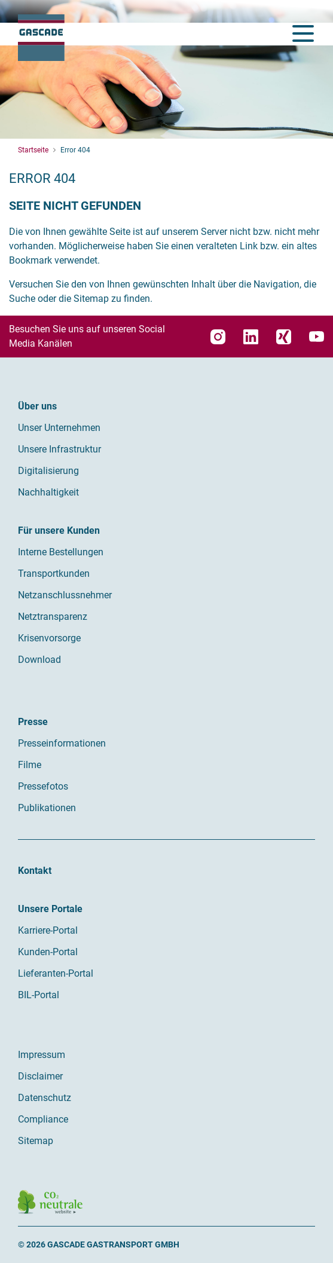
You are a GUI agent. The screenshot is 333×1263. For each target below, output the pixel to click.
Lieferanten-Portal (55, 973)
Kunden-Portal (48, 952)
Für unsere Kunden (59, 530)
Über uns (37, 406)
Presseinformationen (62, 743)
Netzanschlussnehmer (65, 595)
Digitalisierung (48, 470)
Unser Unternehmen (59, 427)
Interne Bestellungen (60, 552)
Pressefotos (43, 786)
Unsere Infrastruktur (59, 449)
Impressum (41, 1054)
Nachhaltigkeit (48, 492)
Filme (29, 764)
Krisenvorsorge (49, 638)
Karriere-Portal (48, 930)
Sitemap (35, 1140)
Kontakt (34, 870)
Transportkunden (54, 573)
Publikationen (47, 808)
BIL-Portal (38, 995)
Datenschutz (44, 1097)
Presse (33, 721)
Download (39, 659)
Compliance (43, 1119)
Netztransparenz (52, 616)
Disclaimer (40, 1076)
